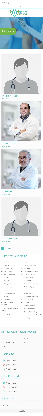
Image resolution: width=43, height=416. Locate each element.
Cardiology (27, 290)
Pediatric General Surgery (31, 312)
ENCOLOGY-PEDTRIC (10, 318)
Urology (6, 277)
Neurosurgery (8, 287)
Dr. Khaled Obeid (9, 238)
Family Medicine (8, 265)
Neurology (27, 268)
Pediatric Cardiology (10, 293)
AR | (2, 2)
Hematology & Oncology (31, 296)
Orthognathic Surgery (10, 284)
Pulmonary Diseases (10, 274)
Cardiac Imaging (28, 293)
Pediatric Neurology (29, 308)
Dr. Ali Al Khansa (9, 143)
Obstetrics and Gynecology (32, 271)
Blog (4, 346)
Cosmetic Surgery (29, 299)
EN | (5, 2)
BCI (24, 343)
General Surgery (28, 277)
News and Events (8, 343)
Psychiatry (7, 299)
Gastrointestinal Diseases (31, 284)
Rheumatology (28, 280)
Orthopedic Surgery (29, 274)
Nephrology (27, 302)
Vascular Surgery (9, 315)
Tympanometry (8, 268)
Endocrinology (8, 271)
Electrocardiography (30, 287)
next (9, 249)
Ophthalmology (28, 262)
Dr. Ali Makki (7, 191)
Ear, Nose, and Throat (30, 265)
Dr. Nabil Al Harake (10, 96)
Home (4, 339)
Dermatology (7, 296)
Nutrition (6, 262)
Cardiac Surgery (8, 290)
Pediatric (6, 280)
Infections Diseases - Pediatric (32, 315)
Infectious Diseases (29, 305)
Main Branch (26, 339)
